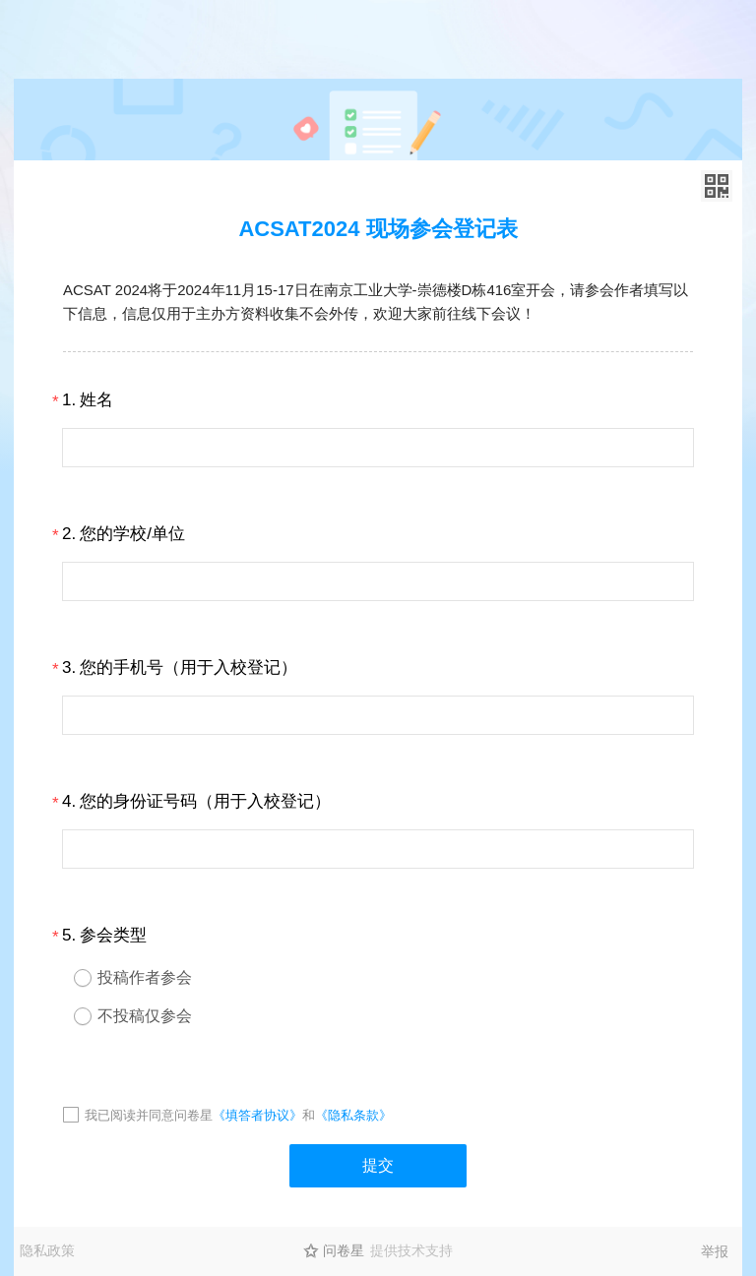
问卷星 (343, 1250)
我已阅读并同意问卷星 (149, 1115)
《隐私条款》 (353, 1115)
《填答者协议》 (257, 1115)
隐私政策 (47, 1250)
